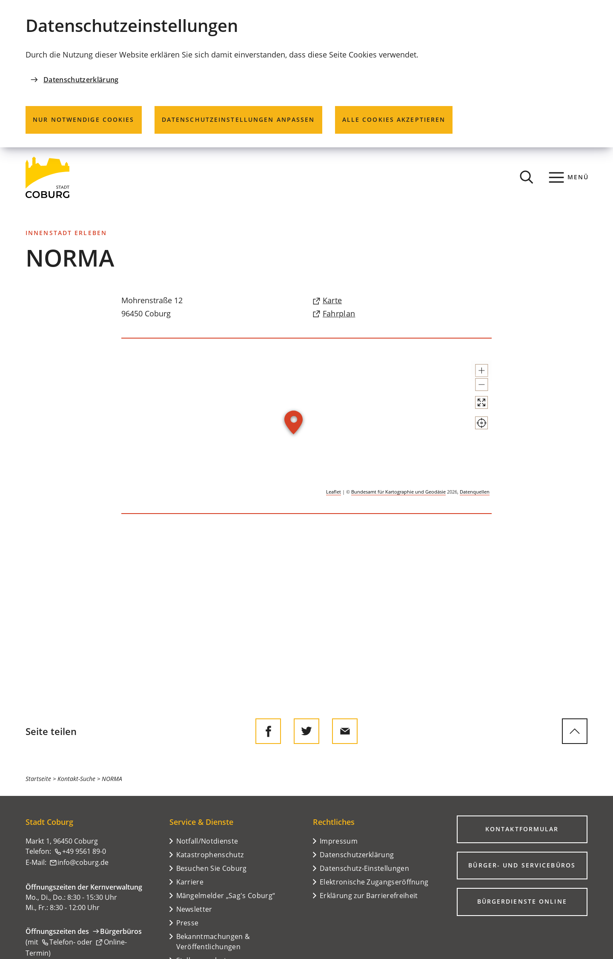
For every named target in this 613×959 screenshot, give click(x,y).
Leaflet (333, 491)
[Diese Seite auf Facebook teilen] (268, 731)
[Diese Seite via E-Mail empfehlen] (345, 731)
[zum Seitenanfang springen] (574, 731)
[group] (306, 425)
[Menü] (569, 177)
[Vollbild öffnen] (474, 425)
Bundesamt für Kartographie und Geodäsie (398, 491)
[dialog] (306, 73)
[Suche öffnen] (526, 177)
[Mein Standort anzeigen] (474, 453)
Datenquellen (475, 491)
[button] (474, 374)
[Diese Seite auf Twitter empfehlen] (306, 731)
